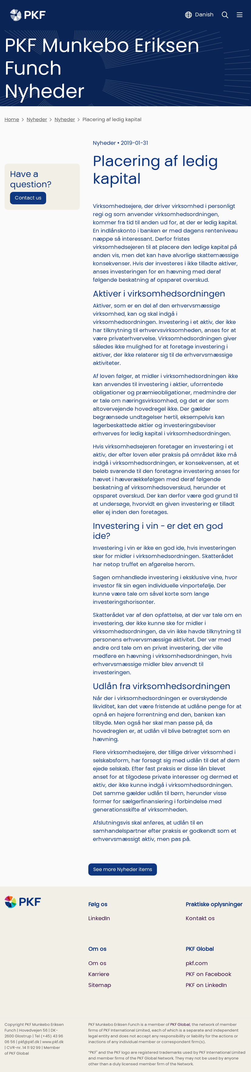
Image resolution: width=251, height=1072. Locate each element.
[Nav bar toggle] (239, 15)
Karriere (98, 974)
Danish (204, 14)
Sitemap (99, 985)
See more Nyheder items (122, 869)
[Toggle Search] (225, 15)
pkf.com (197, 963)
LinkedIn (99, 918)
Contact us (28, 197)
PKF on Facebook (208, 974)
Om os (97, 963)
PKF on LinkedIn (206, 985)
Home (12, 119)
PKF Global (180, 1024)
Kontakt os (200, 918)
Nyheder (37, 119)
